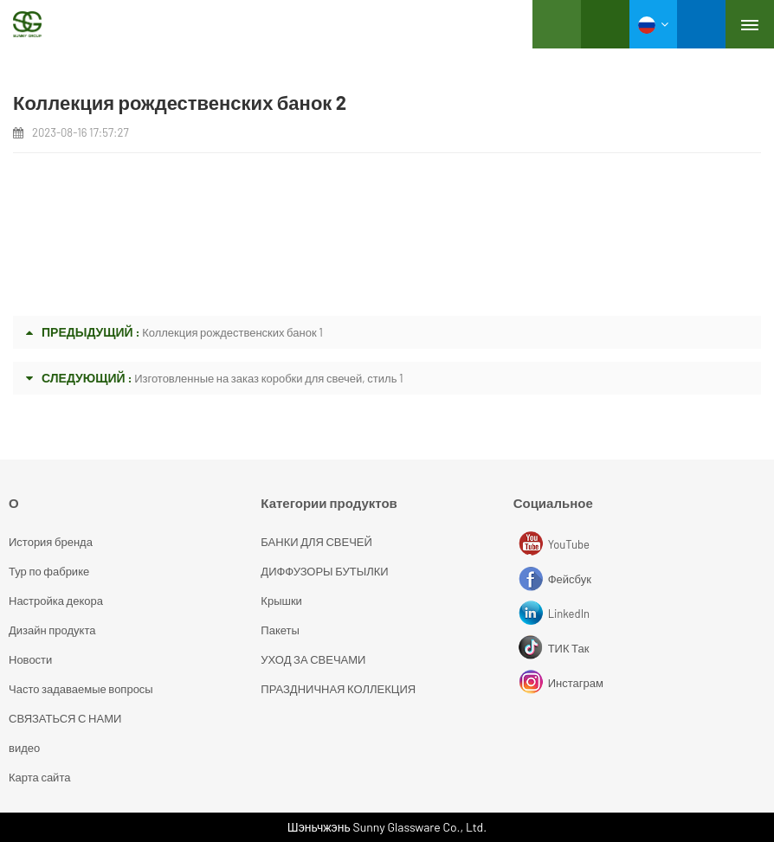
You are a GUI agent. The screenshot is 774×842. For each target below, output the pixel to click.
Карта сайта (39, 777)
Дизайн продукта (52, 630)
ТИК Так (533, 648)
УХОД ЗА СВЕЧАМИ (313, 659)
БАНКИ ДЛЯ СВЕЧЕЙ (316, 542)
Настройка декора (56, 600)
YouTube (533, 544)
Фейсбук (533, 579)
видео (24, 748)
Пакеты (280, 630)
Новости (30, 659)
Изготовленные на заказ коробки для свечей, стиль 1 (268, 378)
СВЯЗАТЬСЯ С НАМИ (65, 718)
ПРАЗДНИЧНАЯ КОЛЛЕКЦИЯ (338, 689)
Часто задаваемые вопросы (81, 689)
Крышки (281, 600)
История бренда (51, 542)
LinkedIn (533, 613)
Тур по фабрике (49, 571)
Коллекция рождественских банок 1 (232, 332)
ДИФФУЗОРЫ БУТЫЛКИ (324, 571)
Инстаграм (533, 683)
